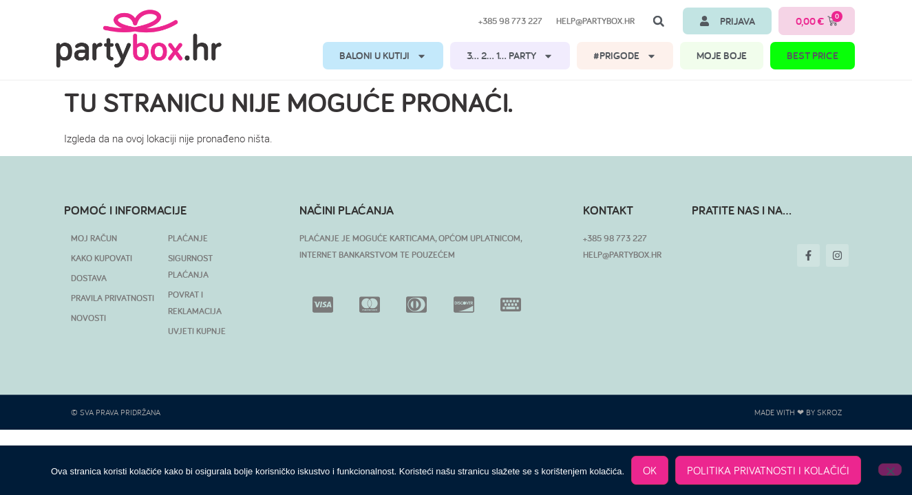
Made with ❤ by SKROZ (798, 412)
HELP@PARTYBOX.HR (622, 255)
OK (650, 470)
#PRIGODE (625, 56)
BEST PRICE (812, 55)
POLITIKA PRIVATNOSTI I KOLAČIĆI (768, 470)
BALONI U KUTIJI (383, 56)
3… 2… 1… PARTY (510, 56)
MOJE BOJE (722, 55)
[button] (658, 21)
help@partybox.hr (595, 21)
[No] (890, 469)
